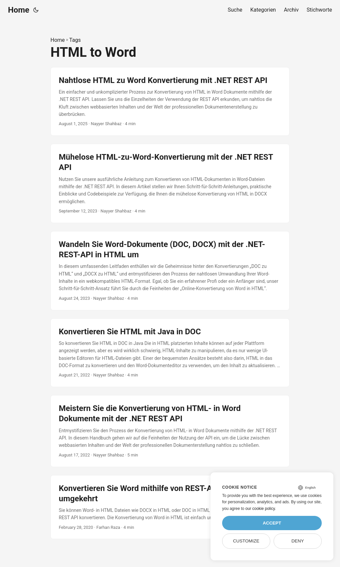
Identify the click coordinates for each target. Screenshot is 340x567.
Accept (272, 523)
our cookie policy (260, 508)
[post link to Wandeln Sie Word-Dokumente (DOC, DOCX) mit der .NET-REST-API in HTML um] (170, 270)
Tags (75, 40)
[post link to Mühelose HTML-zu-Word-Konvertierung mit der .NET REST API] (170, 183)
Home (18, 10)
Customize (246, 540)
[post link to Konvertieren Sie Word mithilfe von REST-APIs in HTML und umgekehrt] (170, 507)
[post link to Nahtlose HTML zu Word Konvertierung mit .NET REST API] (170, 101)
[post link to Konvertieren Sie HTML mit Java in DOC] (170, 353)
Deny (298, 540)
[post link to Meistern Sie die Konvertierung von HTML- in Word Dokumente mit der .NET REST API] (170, 430)
